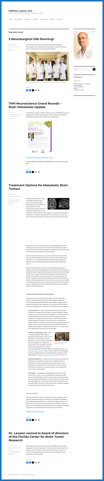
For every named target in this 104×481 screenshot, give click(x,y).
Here (30, 411)
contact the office (39, 411)
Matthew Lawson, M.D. (20, 11)
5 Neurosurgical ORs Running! (31, 39)
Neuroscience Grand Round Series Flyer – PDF (39, 157)
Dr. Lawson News (13, 46)
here (66, 355)
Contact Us (59, 19)
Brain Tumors (12, 114)
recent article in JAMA (51, 355)
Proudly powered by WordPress (28, 474)
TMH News (14, 116)
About (10, 19)
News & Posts (18, 19)
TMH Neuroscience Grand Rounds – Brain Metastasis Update (35, 105)
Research (35, 19)
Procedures (27, 19)
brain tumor (11, 50)
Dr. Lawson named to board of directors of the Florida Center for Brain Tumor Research (38, 436)
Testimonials (43, 19)
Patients (51, 19)
